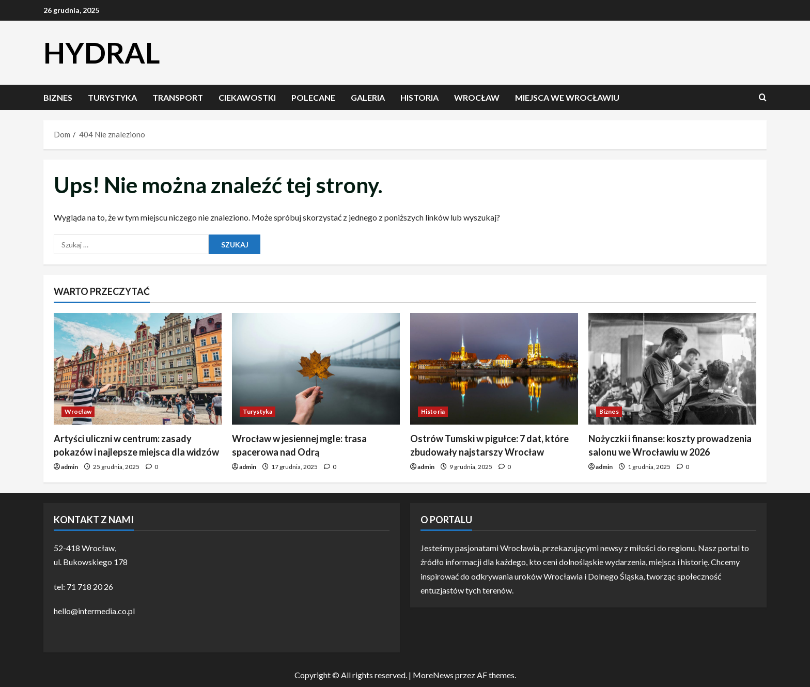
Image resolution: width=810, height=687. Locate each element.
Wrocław (477, 97)
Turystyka (112, 97)
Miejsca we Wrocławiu (567, 97)
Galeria (368, 97)
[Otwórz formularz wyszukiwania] (763, 97)
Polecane (313, 97)
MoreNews (433, 675)
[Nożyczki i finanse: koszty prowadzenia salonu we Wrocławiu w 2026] (672, 369)
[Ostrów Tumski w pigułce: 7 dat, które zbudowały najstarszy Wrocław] (494, 369)
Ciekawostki (247, 97)
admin (69, 467)
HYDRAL (101, 52)
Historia (419, 97)
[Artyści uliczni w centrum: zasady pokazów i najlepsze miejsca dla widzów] (138, 369)
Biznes (57, 97)
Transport (177, 97)
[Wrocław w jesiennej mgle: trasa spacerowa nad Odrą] (316, 369)
